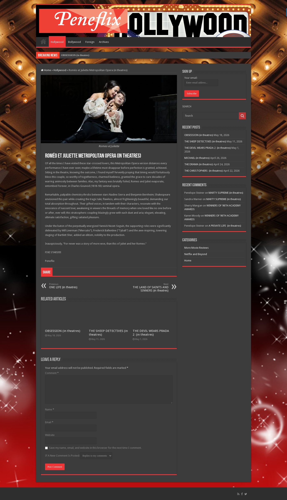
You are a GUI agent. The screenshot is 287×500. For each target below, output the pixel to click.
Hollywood (57, 41)
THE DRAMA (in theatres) (198, 164)
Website (50, 435)
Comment (52, 373)
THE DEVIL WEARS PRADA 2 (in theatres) (151, 332)
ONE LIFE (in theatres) (70, 286)
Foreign (89, 41)
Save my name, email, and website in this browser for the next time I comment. (95, 447)
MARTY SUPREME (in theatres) (226, 192)
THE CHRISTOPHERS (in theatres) (203, 170)
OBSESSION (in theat (73, 55)
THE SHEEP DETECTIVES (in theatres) (205, 141)
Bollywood (74, 41)
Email (49, 422)
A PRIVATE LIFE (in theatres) (225, 225)
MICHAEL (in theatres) (197, 157)
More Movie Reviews (196, 247)
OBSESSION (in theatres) (62, 331)
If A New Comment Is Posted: (78, 455)
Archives (104, 41)
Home (43, 41)
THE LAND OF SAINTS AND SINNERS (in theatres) (147, 287)
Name (49, 409)
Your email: (190, 77)
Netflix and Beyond (195, 254)
